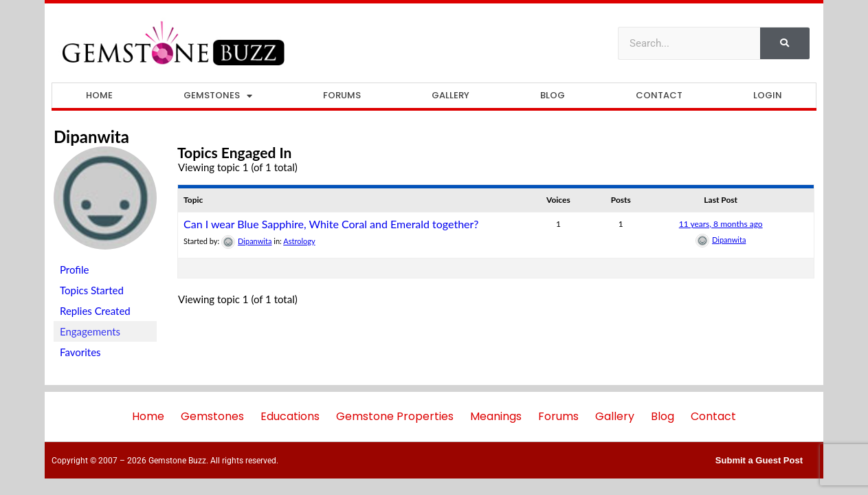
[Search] (785, 43)
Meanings (496, 416)
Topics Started (92, 290)
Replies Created (95, 311)
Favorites (80, 352)
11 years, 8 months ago (721, 224)
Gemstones (217, 96)
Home (99, 95)
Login (767, 95)
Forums (342, 95)
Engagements (90, 331)
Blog (552, 95)
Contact (659, 95)
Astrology (299, 240)
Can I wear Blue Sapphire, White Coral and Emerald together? (331, 223)
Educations (290, 416)
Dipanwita (91, 136)
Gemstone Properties (395, 416)
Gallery (450, 95)
